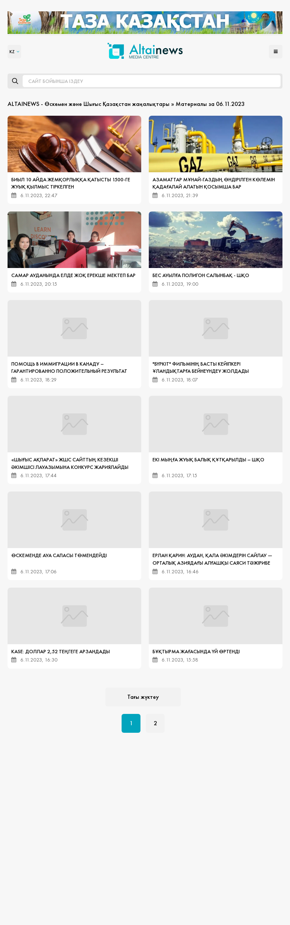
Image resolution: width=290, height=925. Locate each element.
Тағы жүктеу (143, 697)
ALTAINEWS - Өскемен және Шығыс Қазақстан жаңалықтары (89, 104)
